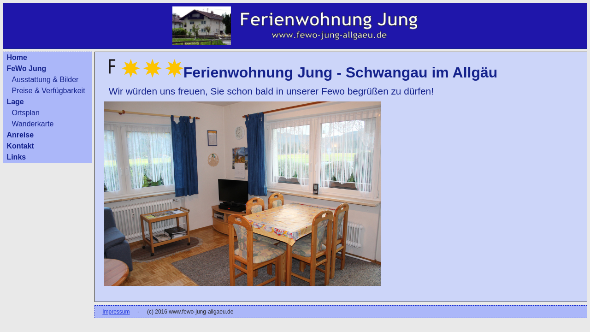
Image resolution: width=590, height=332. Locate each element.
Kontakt (20, 146)
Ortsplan (25, 113)
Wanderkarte (32, 124)
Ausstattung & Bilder (45, 79)
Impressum (116, 311)
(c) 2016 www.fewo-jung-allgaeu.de (190, 311)
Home (16, 57)
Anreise (20, 135)
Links (16, 157)
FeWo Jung (26, 68)
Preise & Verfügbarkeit (48, 91)
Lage (15, 102)
